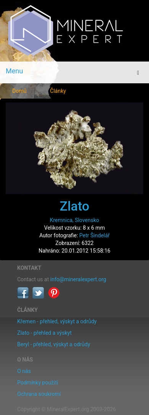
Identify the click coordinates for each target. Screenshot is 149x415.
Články (58, 91)
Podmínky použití (37, 382)
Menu (14, 71)
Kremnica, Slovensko (74, 220)
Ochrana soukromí (39, 394)
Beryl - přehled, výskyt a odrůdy (53, 344)
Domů (19, 91)
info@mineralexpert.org (78, 279)
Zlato (74, 206)
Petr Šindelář (94, 235)
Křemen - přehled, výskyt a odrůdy (57, 321)
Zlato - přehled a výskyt (44, 333)
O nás (24, 371)
